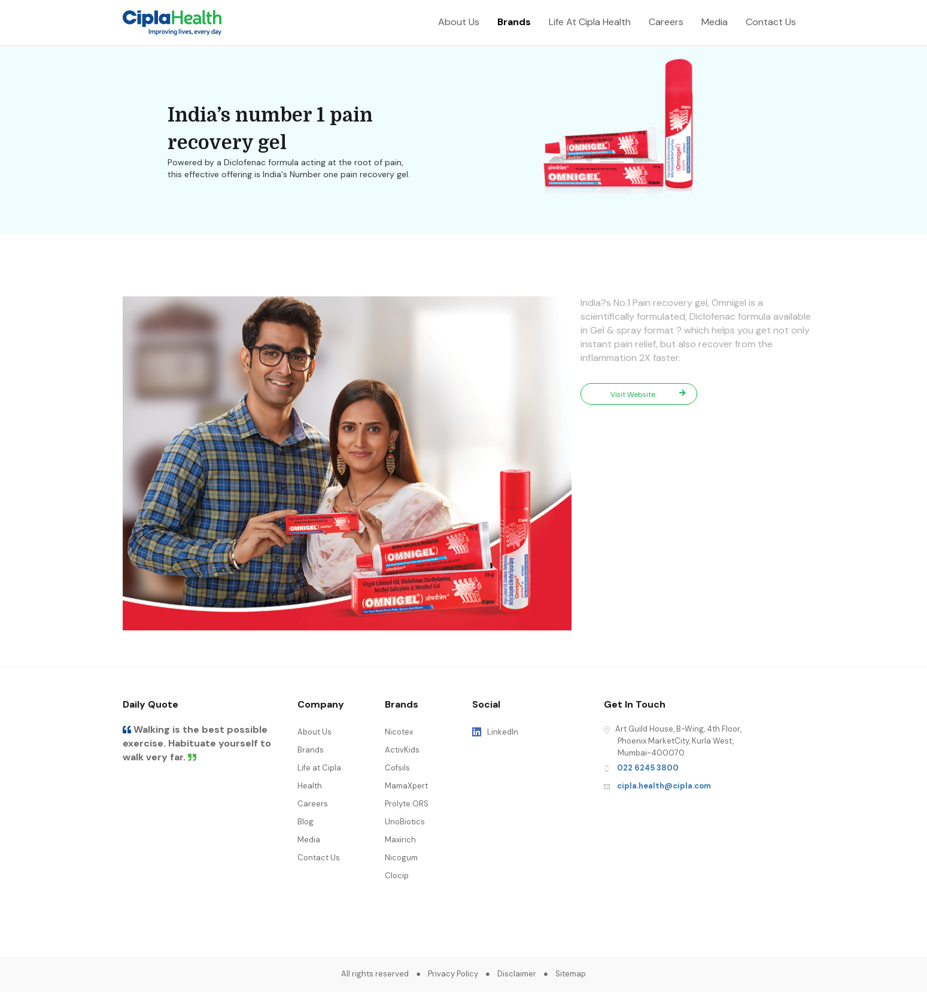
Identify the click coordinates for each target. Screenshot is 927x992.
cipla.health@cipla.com (664, 786)
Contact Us (771, 22)
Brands (514, 22)
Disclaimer (516, 974)
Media (714, 22)
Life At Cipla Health (590, 22)
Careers (666, 22)
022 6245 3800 (648, 768)
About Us (458, 22)
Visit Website (648, 394)
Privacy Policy (453, 974)
